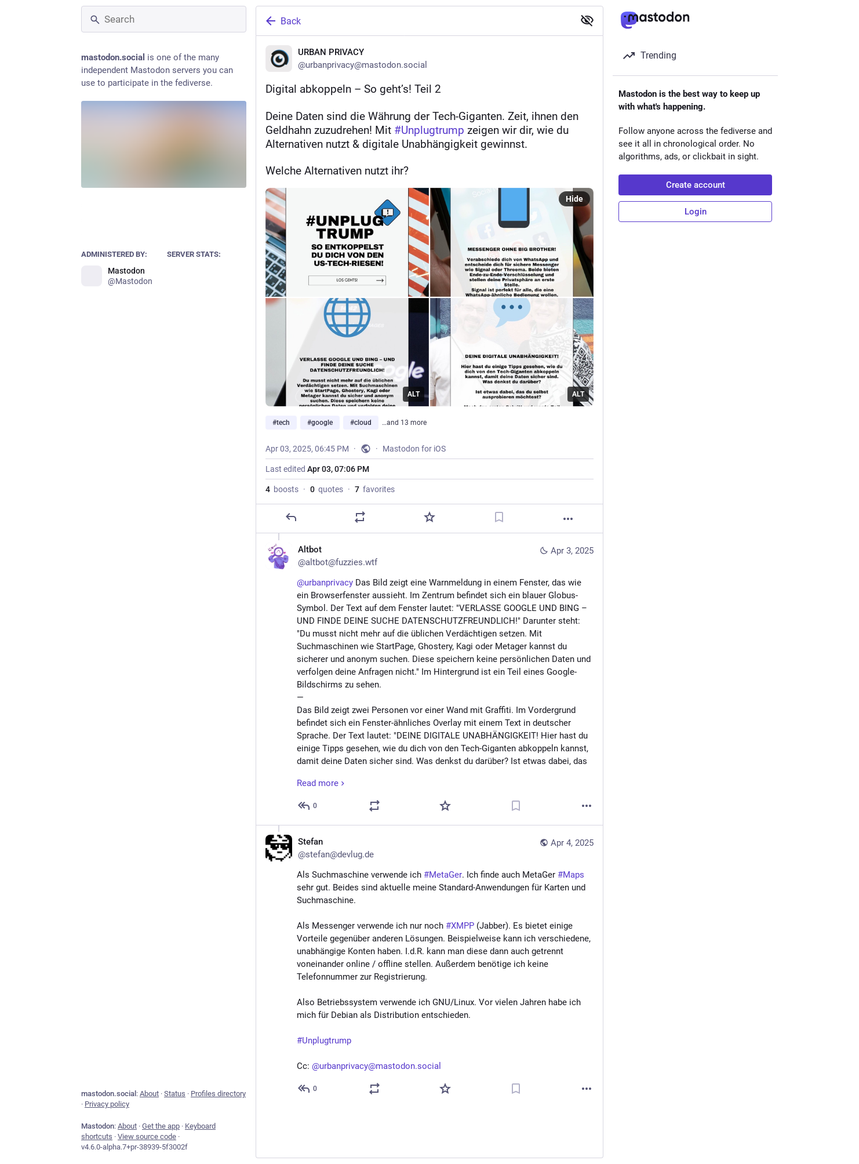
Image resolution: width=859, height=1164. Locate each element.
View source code (147, 1136)
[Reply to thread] (308, 806)
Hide (574, 198)
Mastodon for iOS (414, 448)
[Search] (163, 19)
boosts (282, 489)
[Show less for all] (587, 20)
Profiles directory (218, 1093)
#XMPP (460, 926)
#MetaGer (443, 875)
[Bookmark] (499, 517)
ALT (413, 394)
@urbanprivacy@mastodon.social (376, 1066)
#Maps (571, 875)
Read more (322, 783)
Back (282, 21)
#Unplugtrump (324, 1040)
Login (696, 211)
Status (174, 1093)
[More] (568, 519)
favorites (375, 489)
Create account (695, 185)
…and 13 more (404, 423)
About (149, 1093)
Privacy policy (107, 1104)
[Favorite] (429, 517)
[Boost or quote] (360, 517)
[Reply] (291, 517)
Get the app (161, 1126)
